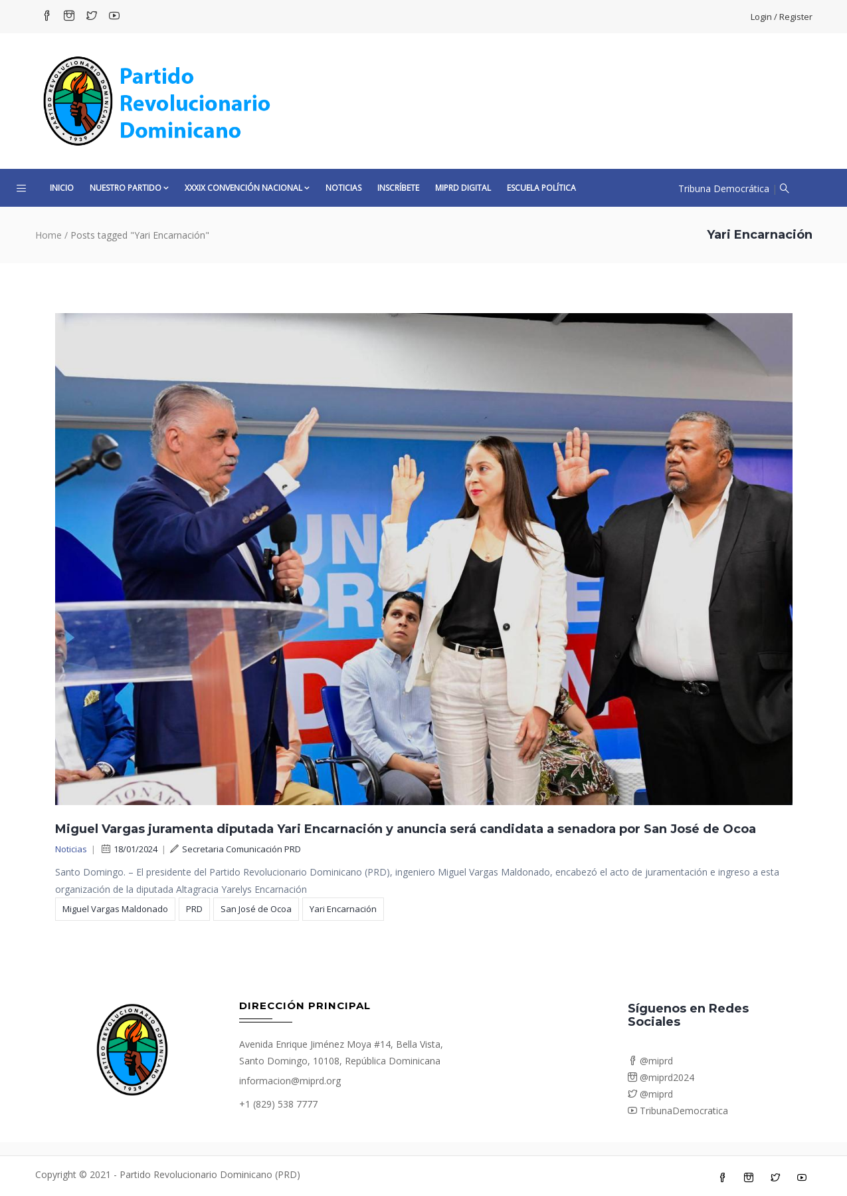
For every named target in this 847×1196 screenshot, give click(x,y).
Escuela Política (541, 187)
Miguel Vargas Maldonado (115, 909)
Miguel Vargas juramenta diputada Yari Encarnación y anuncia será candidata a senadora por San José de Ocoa (405, 829)
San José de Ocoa (256, 909)
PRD (194, 909)
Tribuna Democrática (723, 188)
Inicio (62, 187)
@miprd (650, 1060)
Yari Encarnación (343, 909)
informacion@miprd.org (290, 1080)
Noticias (343, 187)
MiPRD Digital (463, 187)
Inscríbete (398, 187)
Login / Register (781, 17)
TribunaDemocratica (678, 1110)
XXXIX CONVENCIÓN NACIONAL (247, 187)
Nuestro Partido (129, 187)
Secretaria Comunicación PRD (235, 849)
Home (48, 235)
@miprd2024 (661, 1077)
